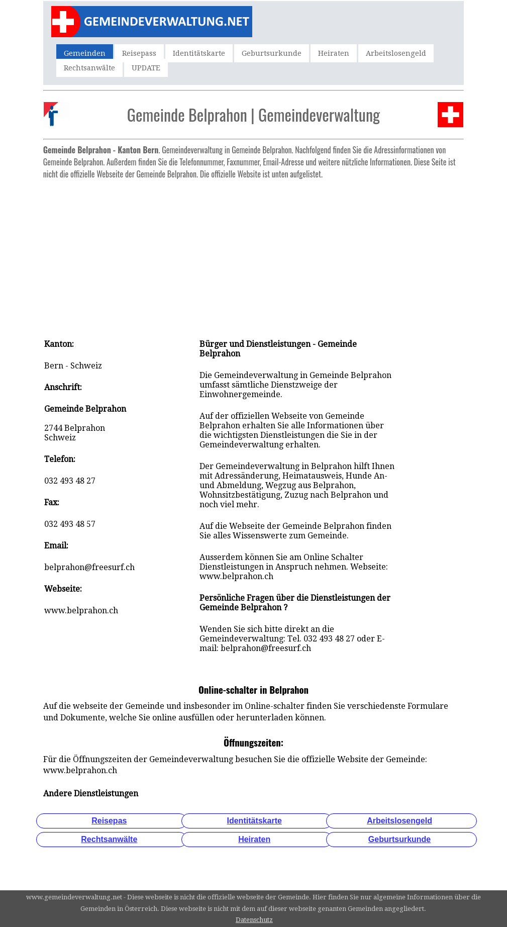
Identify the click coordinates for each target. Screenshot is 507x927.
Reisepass (139, 53)
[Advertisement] (253, 253)
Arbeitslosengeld (396, 53)
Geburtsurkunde (271, 53)
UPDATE (146, 68)
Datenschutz (254, 919)
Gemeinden (85, 53)
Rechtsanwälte (89, 68)
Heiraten (333, 53)
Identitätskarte (199, 53)
